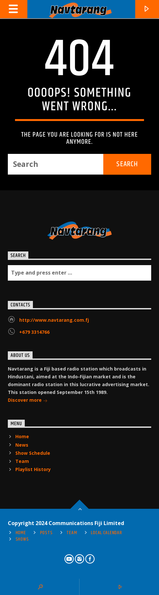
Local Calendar (106, 532)
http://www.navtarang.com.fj (54, 320)
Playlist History (33, 469)
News (21, 445)
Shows (22, 539)
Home (22, 436)
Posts (46, 532)
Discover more (28, 400)
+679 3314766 (34, 332)
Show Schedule (32, 453)
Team (22, 461)
